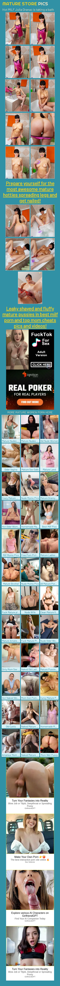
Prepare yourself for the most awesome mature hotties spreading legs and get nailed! (30, 191)
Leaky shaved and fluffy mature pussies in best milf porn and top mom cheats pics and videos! (30, 317)
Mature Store (25, 3)
